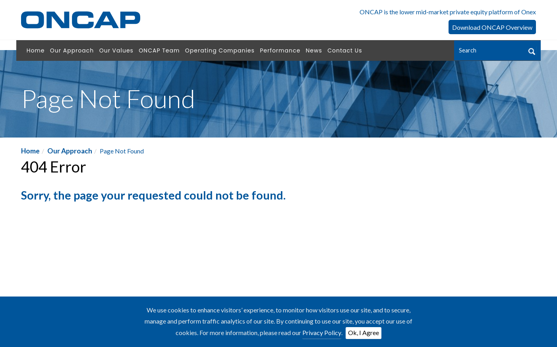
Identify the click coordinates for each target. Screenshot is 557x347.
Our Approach (69, 151)
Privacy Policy (321, 332)
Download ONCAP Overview (492, 27)
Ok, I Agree (363, 332)
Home (30, 151)
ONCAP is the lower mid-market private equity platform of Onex (448, 12)
